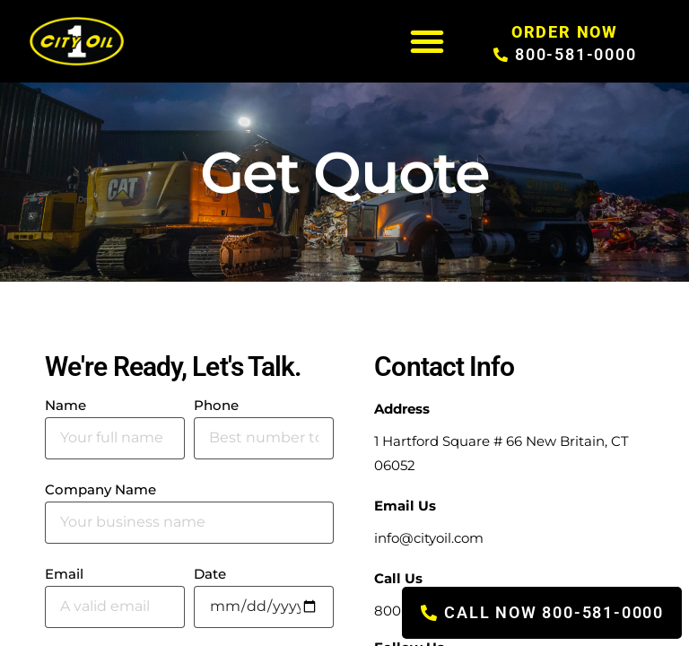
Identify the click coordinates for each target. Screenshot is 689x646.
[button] (427, 41)
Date (210, 574)
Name (65, 406)
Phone (216, 406)
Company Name (100, 490)
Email (64, 574)
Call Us (398, 578)
